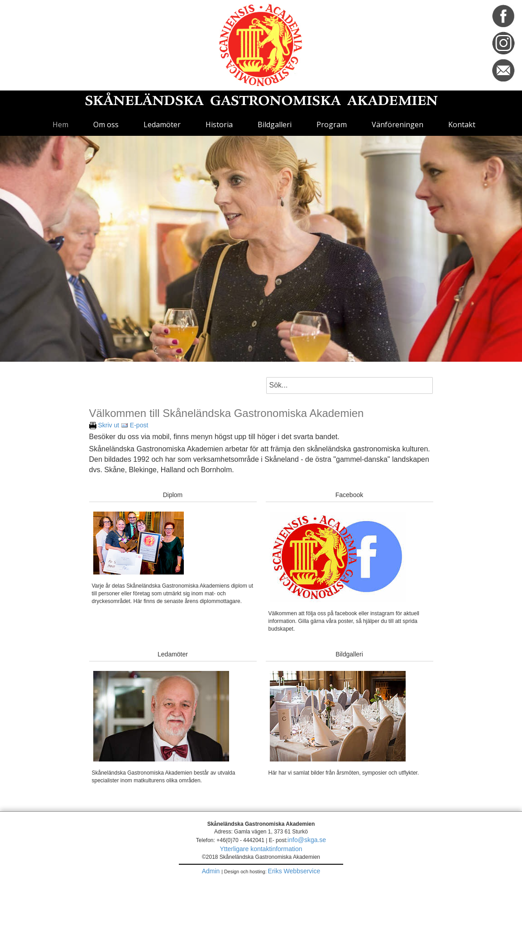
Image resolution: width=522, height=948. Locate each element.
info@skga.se (306, 839)
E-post (134, 425)
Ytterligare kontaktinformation (261, 848)
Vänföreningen (397, 124)
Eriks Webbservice (294, 871)
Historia (219, 124)
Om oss (106, 124)
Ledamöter (162, 124)
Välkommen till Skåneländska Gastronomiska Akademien (226, 413)
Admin (212, 871)
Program (331, 124)
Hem (60, 124)
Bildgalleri (275, 124)
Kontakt (461, 124)
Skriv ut (104, 425)
